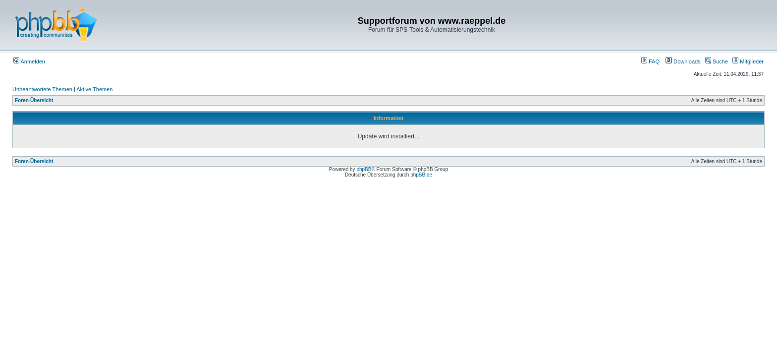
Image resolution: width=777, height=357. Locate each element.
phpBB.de (421, 175)
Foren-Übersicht (34, 100)
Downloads (683, 61)
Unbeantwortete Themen (42, 89)
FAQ (650, 61)
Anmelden (29, 61)
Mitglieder (748, 61)
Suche (716, 61)
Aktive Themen (94, 89)
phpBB (363, 169)
